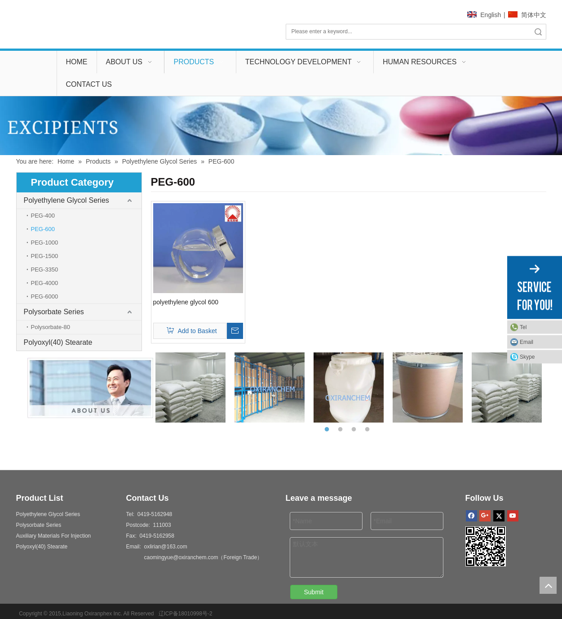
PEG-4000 (44, 283)
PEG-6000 (44, 296)
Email (526, 341)
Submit (314, 592)
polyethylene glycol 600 (186, 302)
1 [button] (328, 429)
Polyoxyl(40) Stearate (58, 342)
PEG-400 (43, 215)
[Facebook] (471, 515)
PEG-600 (43, 229)
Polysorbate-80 (50, 327)
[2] (485, 546)
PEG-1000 (44, 242)
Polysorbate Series (54, 312)
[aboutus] (79, 388)
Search (538, 31)
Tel (523, 327)
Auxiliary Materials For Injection (53, 536)
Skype (527, 356)
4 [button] (368, 429)
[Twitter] (498, 515)
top (548, 585)
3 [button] (355, 429)
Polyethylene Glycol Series (66, 200)
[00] (281, 125)
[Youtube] (512, 515)
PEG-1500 (44, 256)
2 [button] (341, 429)
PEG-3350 (44, 269)
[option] (190, 387)
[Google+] (485, 515)
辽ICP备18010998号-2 (183, 613)
